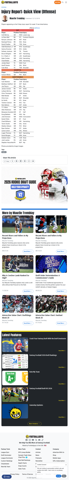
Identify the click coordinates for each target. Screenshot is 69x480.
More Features (34, 423)
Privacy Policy (14, 474)
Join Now (57, 2)
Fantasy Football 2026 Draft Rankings (43, 355)
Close (64, 476)
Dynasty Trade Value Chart (25, 456)
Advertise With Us (58, 452)
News (37, 455)
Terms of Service (27, 474)
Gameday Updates (36, 405)
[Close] (66, 465)
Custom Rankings (6, 460)
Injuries (4, 152)
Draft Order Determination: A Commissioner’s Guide (48, 276)
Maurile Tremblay (17, 18)
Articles (3, 7)
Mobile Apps (57, 458)
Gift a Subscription (59, 460)
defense (37, 28)
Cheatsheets (5, 463)
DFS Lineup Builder (24, 452)
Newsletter (39, 460)
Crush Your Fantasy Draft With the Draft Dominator (47, 338)
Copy (6, 161)
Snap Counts (22, 465)
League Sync (5, 452)
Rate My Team (34, 371)
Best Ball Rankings (24, 460)
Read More (28, 251)
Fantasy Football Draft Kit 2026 (40, 388)
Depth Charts (22, 463)
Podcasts (39, 458)
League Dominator (7, 458)
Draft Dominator (6, 455)
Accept (59, 476)
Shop (54, 455)
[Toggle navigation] (66, 2)
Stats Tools (22, 468)
